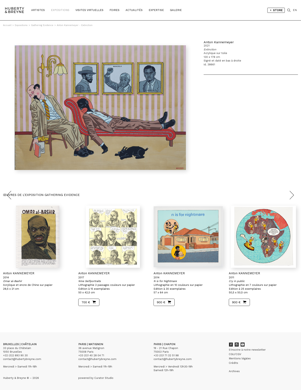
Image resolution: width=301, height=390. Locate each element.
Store (276, 10)
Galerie (176, 10)
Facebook (231, 344)
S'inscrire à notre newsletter (247, 349)
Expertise (156, 10)
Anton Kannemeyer (219, 42)
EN (295, 10)
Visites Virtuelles (89, 10)
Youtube (243, 344)
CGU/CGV (235, 354)
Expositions (60, 10)
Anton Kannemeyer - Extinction (74, 25)
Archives (234, 371)
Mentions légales (240, 358)
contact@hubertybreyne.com (22, 359)
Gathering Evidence (42, 25)
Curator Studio (103, 377)
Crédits (233, 362)
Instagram (237, 344)
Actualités (134, 10)
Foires (114, 10)
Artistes (38, 10)
